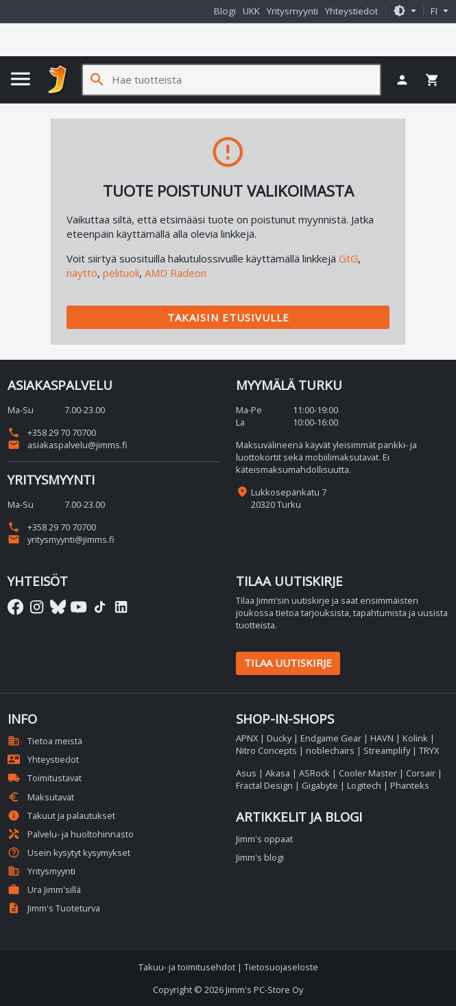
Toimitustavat (45, 778)
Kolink (415, 738)
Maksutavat (41, 797)
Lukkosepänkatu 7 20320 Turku (288, 498)
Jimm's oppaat (264, 839)
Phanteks (409, 785)
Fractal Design (264, 785)
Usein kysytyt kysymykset (69, 852)
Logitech (364, 785)
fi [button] (435, 11)
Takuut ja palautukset (61, 815)
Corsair (420, 773)
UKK (251, 11)
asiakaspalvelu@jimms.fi (68, 445)
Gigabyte (320, 785)
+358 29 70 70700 (52, 432)
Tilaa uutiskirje (288, 663)
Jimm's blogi (260, 857)
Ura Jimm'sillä (44, 889)
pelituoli (121, 273)
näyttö (82, 273)
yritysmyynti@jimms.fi (61, 539)
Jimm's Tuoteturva (54, 908)
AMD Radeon (175, 273)
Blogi (225, 11)
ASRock (314, 773)
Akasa (277, 773)
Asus (246, 773)
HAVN (382, 738)
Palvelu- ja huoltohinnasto (71, 834)
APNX (247, 738)
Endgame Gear (330, 738)
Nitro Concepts (266, 750)
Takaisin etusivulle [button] (228, 317)
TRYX (429, 750)
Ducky (279, 738)
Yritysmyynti (292, 11)
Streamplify (386, 750)
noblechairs (330, 750)
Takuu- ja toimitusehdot (187, 967)
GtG (348, 258)
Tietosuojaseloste (281, 967)
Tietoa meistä (45, 741)
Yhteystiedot (351, 11)
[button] (404, 11)
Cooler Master (368, 773)
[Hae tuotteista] (246, 80)
